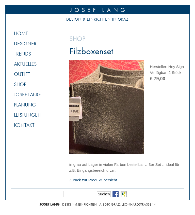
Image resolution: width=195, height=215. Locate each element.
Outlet (22, 74)
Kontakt (24, 125)
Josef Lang (98, 10)
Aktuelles (25, 64)
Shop (20, 84)
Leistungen (27, 115)
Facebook (115, 194)
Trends (22, 53)
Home (21, 33)
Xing (124, 194)
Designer (25, 43)
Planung (25, 104)
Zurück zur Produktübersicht (93, 180)
